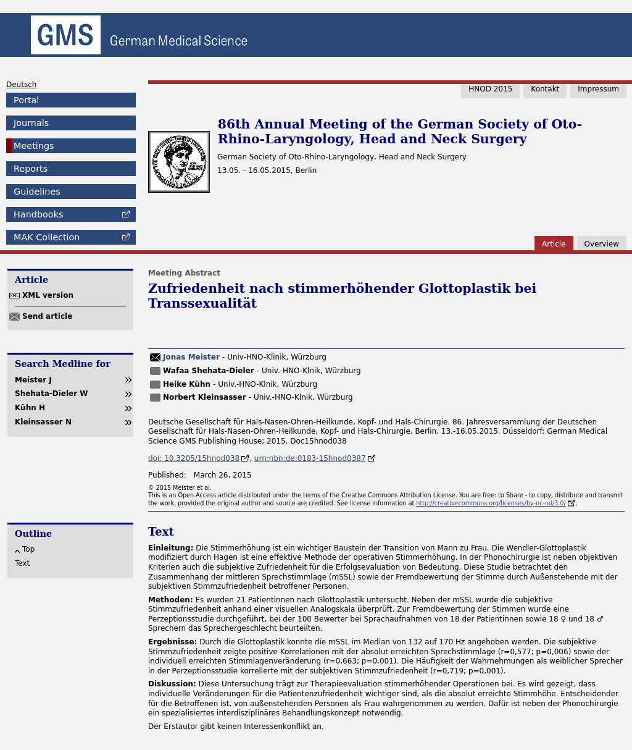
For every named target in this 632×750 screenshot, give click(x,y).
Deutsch (21, 84)
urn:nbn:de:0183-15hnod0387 (310, 458)
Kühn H (30, 407)
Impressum (598, 89)
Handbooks (38, 214)
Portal (26, 100)
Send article (47, 316)
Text (22, 563)
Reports (31, 169)
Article (554, 244)
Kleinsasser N (43, 422)
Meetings (34, 146)
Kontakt (545, 89)
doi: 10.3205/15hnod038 (193, 458)
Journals (31, 123)
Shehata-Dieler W (51, 393)
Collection (47, 237)
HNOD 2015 (490, 89)
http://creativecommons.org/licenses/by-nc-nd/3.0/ (490, 503)
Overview (602, 244)
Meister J (33, 380)
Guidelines (37, 191)
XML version (47, 295)
